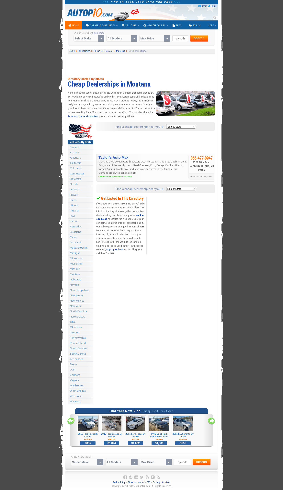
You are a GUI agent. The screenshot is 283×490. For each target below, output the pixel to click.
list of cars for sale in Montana (83, 116)
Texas (73, 364)
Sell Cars (129, 25)
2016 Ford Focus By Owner (135, 428)
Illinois (74, 205)
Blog (177, 25)
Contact (166, 482)
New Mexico (77, 300)
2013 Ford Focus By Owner (88, 428)
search (199, 38)
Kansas (74, 221)
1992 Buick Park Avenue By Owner (159, 428)
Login (214, 6)
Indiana (74, 210)
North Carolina (78, 311)
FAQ (149, 482)
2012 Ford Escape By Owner (112, 428)
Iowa (72, 215)
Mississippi (76, 263)
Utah (72, 369)
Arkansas (75, 157)
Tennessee (77, 358)
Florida (74, 184)
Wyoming (75, 401)
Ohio (73, 321)
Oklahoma (76, 327)
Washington (77, 385)
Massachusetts (79, 247)
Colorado (75, 168)
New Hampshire (79, 290)
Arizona (74, 152)
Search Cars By (154, 25)
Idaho (73, 200)
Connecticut (77, 173)
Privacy (156, 482)
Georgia (75, 189)
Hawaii (74, 194)
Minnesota (76, 258)
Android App (119, 482)
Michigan (75, 253)
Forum (194, 25)
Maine (73, 237)
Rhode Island (78, 343)
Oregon (74, 332)
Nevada (74, 284)
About (141, 482)
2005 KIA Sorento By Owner (183, 428)
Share (204, 6)
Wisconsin (76, 396)
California (75, 162)
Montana (75, 274)
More (211, 25)
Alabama (75, 147)
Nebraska (75, 279)
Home (73, 25)
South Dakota (78, 353)
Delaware (76, 178)
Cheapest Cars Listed (100, 25)
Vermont (75, 374)
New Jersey (76, 295)
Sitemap (132, 482)
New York (75, 306)
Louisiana (75, 231)
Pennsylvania (78, 337)
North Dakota (77, 316)
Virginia (74, 380)
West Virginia (78, 390)
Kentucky (75, 226)
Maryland (75, 242)
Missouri (75, 268)
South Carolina (78, 348)
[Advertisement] (142, 65)
